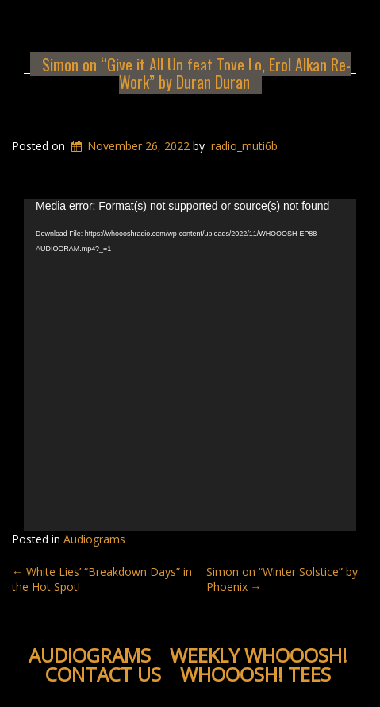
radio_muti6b (244, 145)
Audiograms (94, 539)
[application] (190, 365)
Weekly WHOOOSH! (258, 655)
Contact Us (103, 674)
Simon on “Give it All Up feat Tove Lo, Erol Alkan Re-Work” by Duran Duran (196, 73)
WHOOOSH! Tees (255, 674)
